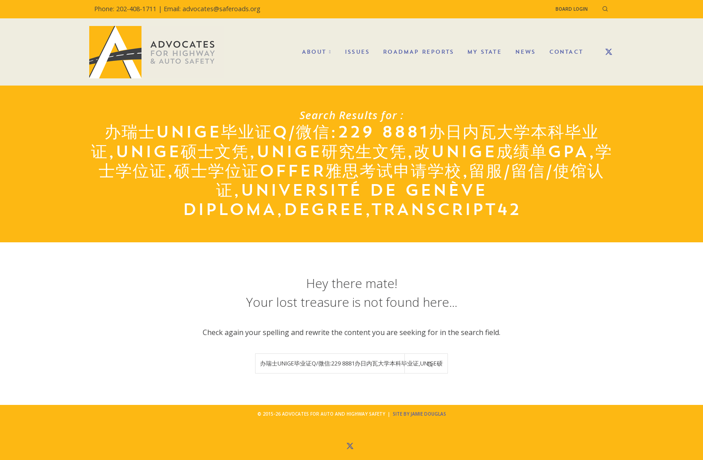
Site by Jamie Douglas (419, 414)
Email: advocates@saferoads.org (212, 8)
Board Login (571, 9)
